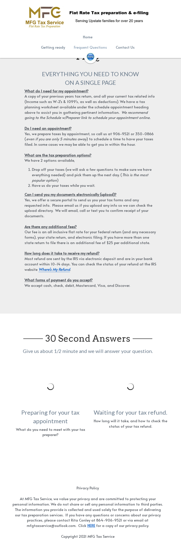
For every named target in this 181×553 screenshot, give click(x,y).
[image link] (90, 56)
